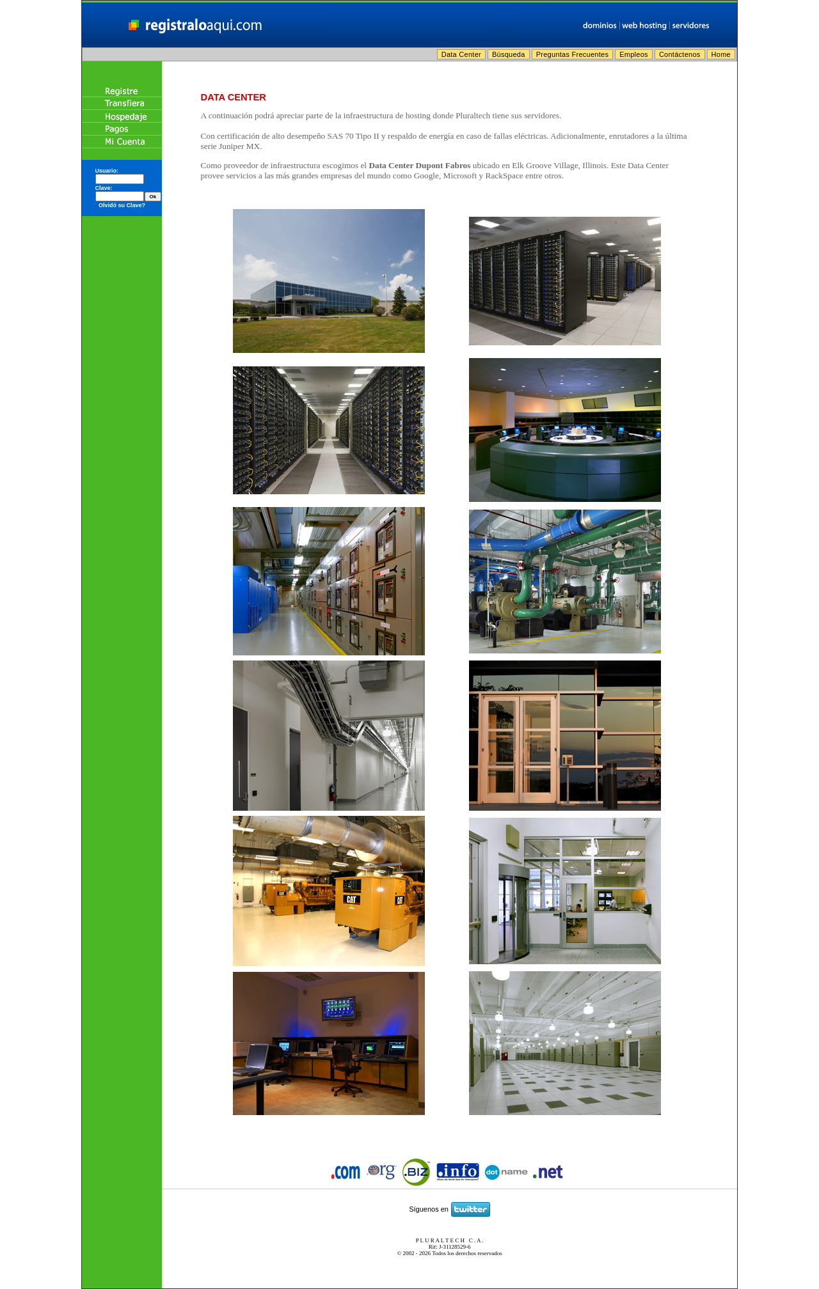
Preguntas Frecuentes (572, 54)
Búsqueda (508, 54)
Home (721, 54)
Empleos (633, 54)
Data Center (461, 54)
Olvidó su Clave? (122, 205)
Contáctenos (680, 54)
